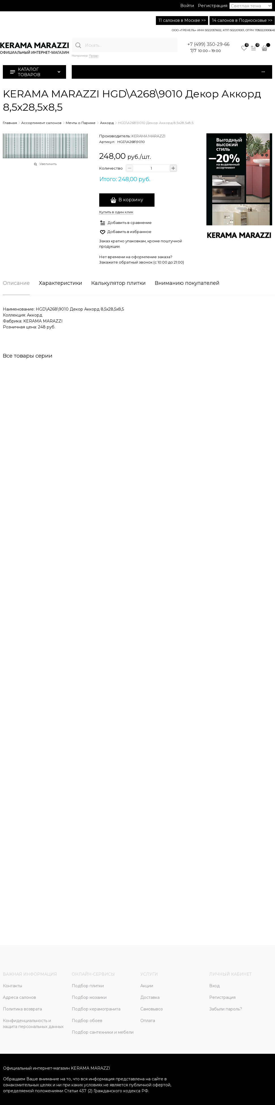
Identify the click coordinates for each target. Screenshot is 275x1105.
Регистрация (212, 5)
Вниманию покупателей (187, 283)
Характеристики (60, 283)
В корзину (131, 199)
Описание (16, 283)
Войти (187, 5)
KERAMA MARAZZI (148, 136)
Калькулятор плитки (118, 283)
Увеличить (48, 164)
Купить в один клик (116, 212)
